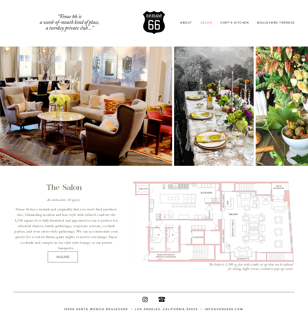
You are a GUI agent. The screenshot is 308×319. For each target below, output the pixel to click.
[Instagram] (145, 299)
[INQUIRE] (63, 256)
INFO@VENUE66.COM (224, 309)
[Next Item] (303, 106)
